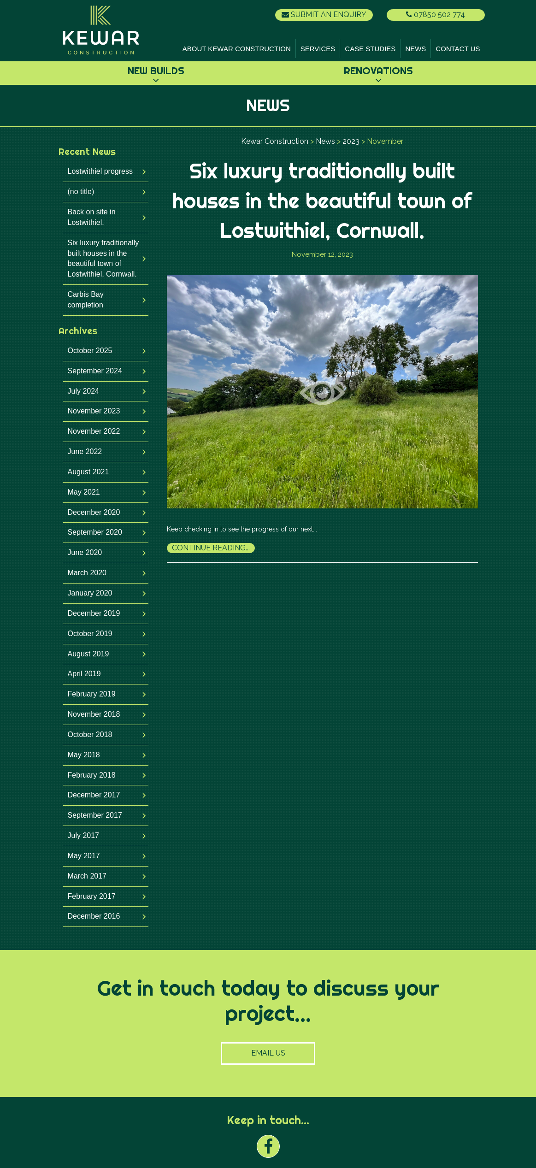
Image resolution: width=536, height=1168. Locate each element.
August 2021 (88, 472)
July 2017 (84, 835)
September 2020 (95, 532)
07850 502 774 (435, 14)
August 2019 (88, 654)
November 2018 (94, 714)
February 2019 (92, 694)
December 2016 (94, 916)
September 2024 (95, 371)
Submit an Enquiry (324, 14)
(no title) (81, 191)
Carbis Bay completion (86, 299)
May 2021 (84, 492)
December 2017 (94, 795)
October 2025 (90, 350)
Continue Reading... (211, 547)
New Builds (156, 70)
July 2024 (84, 391)
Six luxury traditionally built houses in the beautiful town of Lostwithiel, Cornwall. (103, 258)
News (415, 49)
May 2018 (84, 755)
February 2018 (92, 775)
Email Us (268, 1053)
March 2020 (87, 573)
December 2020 (94, 512)
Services (318, 49)
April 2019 (84, 674)
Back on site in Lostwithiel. (92, 217)
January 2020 (90, 593)
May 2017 (84, 856)
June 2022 (85, 451)
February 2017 (92, 896)
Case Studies (370, 49)
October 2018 (90, 734)
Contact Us (458, 49)
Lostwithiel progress (100, 171)
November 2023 (94, 411)
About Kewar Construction (237, 49)
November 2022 (94, 431)
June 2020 (85, 552)
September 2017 (95, 815)
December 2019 (94, 613)
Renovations (378, 70)
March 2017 (87, 876)
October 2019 (90, 633)
